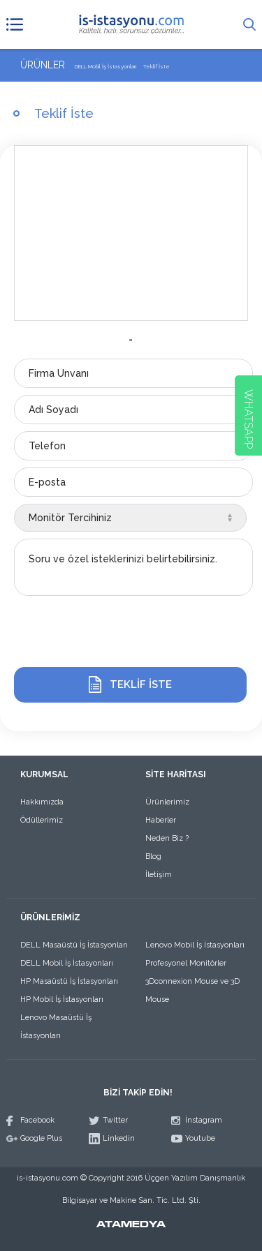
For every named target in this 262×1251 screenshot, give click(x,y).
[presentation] (120, 633)
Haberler (160, 820)
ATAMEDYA (131, 1225)
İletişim (158, 874)
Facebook (37, 1120)
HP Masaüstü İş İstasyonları (69, 981)
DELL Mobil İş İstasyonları (66, 963)
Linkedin (119, 1138)
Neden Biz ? (167, 838)
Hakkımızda (42, 802)
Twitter (115, 1120)
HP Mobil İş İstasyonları (61, 999)
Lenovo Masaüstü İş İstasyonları (56, 1026)
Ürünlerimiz (167, 802)
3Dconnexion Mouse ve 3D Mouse (192, 990)
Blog (153, 856)
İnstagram (203, 1120)
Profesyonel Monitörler (185, 963)
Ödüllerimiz (41, 820)
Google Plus (41, 1138)
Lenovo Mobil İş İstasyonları (195, 945)
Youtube (200, 1138)
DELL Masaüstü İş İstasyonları (74, 945)
